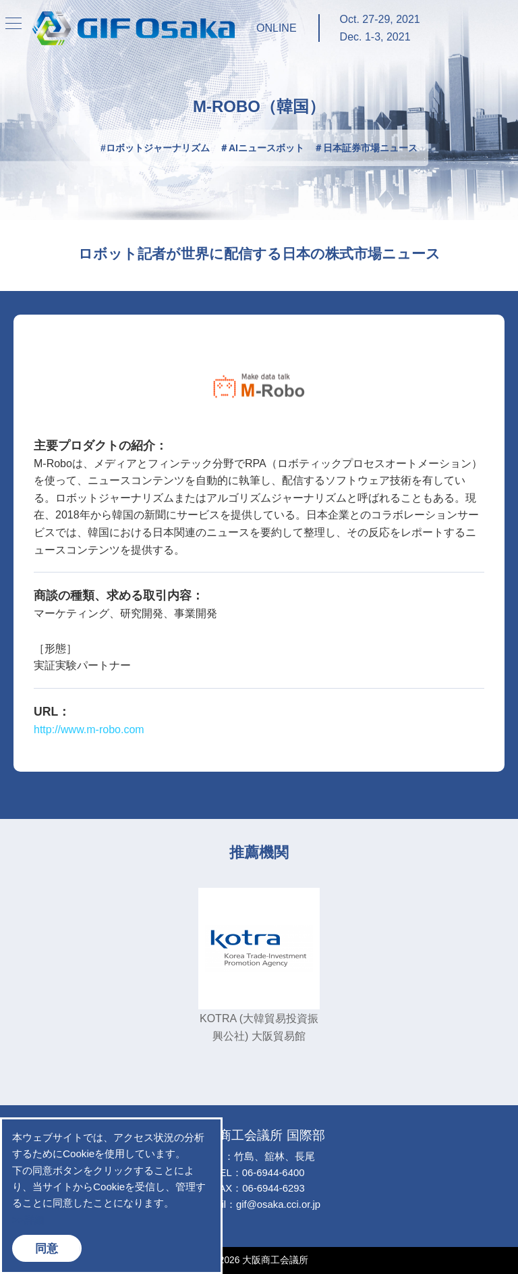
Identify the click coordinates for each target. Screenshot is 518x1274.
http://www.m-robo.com (89, 729)
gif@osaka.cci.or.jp (278, 1204)
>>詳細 (28, 1219)
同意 (46, 1248)
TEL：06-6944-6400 (259, 1172)
